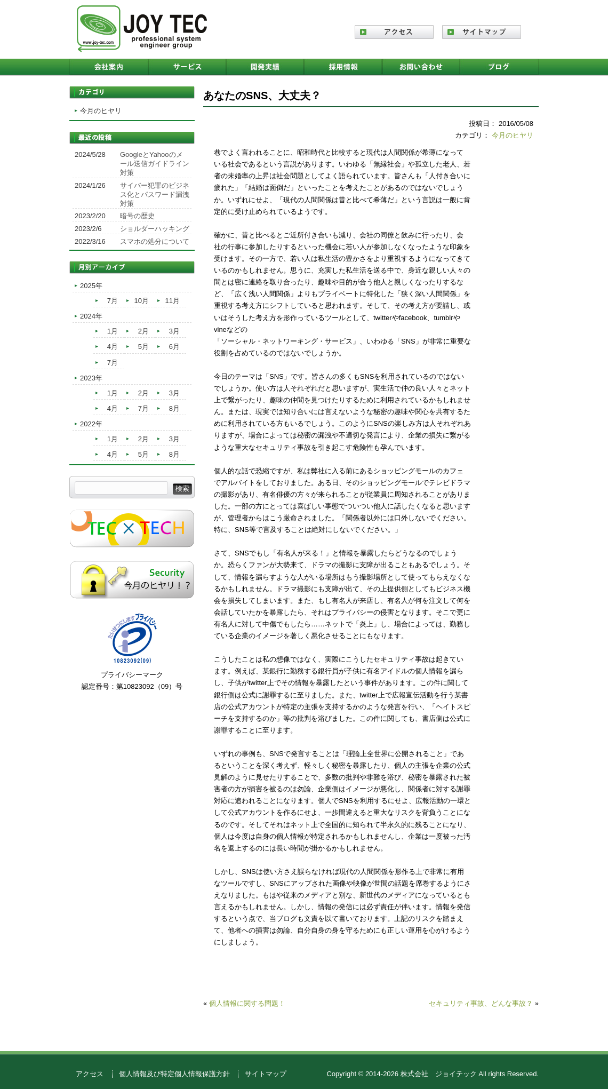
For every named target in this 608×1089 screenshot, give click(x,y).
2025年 (91, 286)
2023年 (91, 378)
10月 (141, 301)
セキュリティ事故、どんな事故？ (481, 1003)
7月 (112, 301)
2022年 (91, 424)
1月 (112, 331)
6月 (174, 347)
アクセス (89, 1074)
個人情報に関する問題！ (247, 1003)
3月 (174, 331)
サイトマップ (265, 1074)
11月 (172, 301)
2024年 (91, 316)
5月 (143, 347)
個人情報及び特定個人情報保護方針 (174, 1074)
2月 (143, 331)
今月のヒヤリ (512, 135)
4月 (112, 347)
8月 (174, 408)
